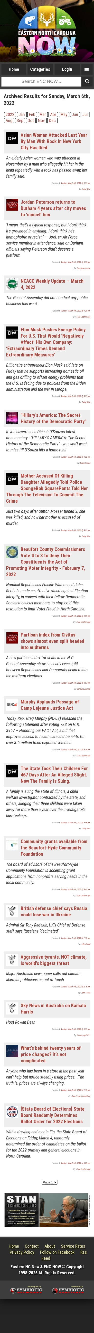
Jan (22, 114)
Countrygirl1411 (83, 1035)
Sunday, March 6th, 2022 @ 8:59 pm (75, 616)
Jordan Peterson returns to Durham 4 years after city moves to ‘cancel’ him (53, 208)
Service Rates (73, 1246)
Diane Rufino (85, 463)
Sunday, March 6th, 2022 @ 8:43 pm (75, 889)
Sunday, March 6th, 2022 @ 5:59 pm (75, 1029)
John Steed (85, 944)
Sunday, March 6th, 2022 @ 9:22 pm (75, 457)
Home (14, 69)
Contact (32, 1246)
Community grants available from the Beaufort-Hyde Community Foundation (54, 848)
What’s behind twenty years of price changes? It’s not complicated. (51, 1054)
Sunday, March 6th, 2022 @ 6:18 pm (75, 986)
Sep (20, 120)
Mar (42, 114)
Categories (40, 69)
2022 (10, 114)
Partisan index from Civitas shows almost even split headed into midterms (52, 641)
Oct (31, 120)
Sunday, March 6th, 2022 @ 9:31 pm (75, 183)
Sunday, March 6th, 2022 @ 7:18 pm (75, 938)
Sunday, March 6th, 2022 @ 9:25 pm (75, 396)
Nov (41, 120)
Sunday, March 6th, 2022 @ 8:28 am (75, 1163)
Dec (52, 120)
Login (67, 69)
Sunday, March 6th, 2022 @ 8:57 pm (75, 683)
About (50, 1246)
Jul (85, 114)
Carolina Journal (83, 268)
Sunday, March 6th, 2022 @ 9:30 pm (75, 262)
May (63, 114)
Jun (75, 114)
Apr (53, 114)
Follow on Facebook (57, 1252)
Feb (32, 114)
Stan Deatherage (83, 317)
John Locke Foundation (81, 1096)
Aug (9, 120)
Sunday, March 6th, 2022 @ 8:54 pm (75, 749)
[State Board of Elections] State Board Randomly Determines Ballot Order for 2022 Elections (53, 1115)
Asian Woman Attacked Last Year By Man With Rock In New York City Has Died (54, 141)
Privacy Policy (22, 1252)
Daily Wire (86, 189)
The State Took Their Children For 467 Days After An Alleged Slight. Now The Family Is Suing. (54, 775)
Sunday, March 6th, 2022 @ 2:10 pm (75, 1090)
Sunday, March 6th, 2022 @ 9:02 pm (75, 530)
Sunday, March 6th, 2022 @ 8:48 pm (75, 822)
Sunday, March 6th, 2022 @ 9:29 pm (75, 311)
